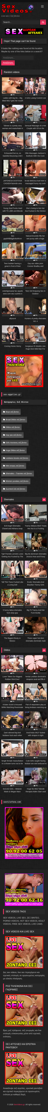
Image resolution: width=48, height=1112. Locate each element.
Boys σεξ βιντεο (12, 412)
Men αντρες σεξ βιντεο (15, 466)
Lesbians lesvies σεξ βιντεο (17, 458)
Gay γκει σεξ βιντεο (14, 435)
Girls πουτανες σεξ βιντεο (16, 443)
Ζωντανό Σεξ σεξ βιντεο (15, 489)
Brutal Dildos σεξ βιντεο (15, 420)
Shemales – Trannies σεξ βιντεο (19, 473)
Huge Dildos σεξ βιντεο (15, 450)
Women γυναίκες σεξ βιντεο (17, 481)
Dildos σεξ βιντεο (13, 427)
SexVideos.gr (19, 1104)
